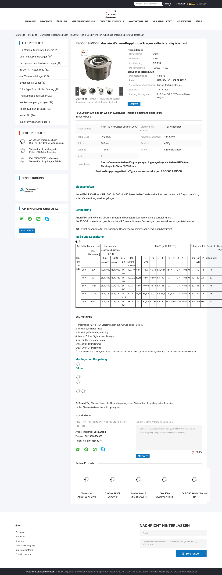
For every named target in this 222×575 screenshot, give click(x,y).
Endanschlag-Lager (30, 82)
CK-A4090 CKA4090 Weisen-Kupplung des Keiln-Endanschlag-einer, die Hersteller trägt (164, 495)
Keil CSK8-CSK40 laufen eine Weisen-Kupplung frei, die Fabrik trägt (45, 161)
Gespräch (180, 3)
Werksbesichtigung (83, 21)
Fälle (199, 21)
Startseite (20, 35)
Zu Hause (30, 21)
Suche (166, 4)
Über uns (62, 21)
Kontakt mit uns (138, 21)
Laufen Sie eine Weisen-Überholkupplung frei (97, 407)
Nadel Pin (24, 115)
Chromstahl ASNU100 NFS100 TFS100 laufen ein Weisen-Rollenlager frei (87, 495)
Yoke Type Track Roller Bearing (36, 89)
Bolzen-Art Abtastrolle (31, 69)
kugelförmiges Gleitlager (33, 121)
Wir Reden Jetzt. (162, 21)
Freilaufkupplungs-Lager (33, 95)
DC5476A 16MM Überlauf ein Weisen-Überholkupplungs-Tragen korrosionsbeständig (194, 495)
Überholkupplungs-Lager (33, 56)
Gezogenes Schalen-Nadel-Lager (37, 63)
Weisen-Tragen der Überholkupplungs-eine (112, 403)
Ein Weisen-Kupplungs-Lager (54, 35)
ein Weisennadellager (31, 76)
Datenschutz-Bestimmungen (40, 571)
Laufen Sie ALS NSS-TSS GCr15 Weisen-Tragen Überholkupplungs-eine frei (138, 495)
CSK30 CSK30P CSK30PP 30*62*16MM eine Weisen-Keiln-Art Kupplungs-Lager (113, 495)
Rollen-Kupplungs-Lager (32, 108)
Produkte (46, 21)
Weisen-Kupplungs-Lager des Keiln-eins (153, 403)
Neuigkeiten (184, 21)
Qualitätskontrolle (112, 21)
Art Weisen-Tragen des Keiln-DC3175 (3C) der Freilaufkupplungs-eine (47, 143)
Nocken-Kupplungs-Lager (33, 102)
